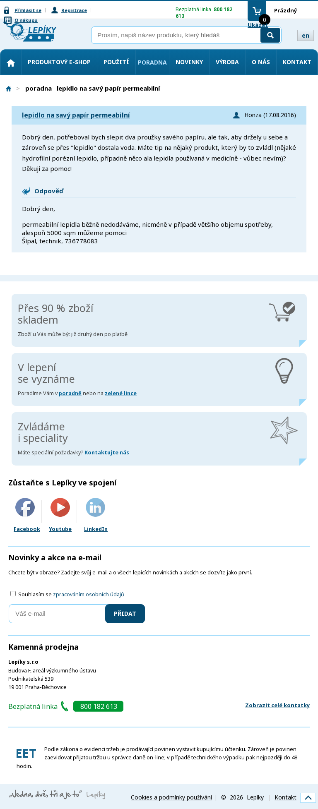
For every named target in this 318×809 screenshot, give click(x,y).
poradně (70, 393)
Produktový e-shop (59, 62)
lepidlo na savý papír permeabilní (76, 115)
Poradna (152, 62)
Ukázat (258, 25)
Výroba (227, 62)
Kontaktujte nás (106, 452)
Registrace (74, 10)
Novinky (189, 62)
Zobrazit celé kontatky (277, 705)
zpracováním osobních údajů (88, 594)
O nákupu (26, 20)
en (305, 35)
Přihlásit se (27, 10)
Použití (116, 62)
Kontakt (297, 62)
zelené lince (121, 393)
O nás (261, 62)
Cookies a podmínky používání (171, 797)
